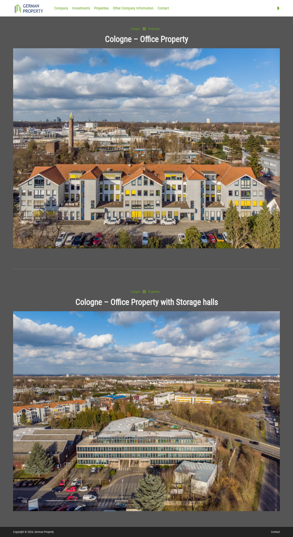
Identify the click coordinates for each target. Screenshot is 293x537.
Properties (101, 8)
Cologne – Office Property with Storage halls (146, 302)
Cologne (135, 28)
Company (61, 8)
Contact (163, 8)
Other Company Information (133, 8)
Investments (81, 8)
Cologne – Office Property (146, 39)
